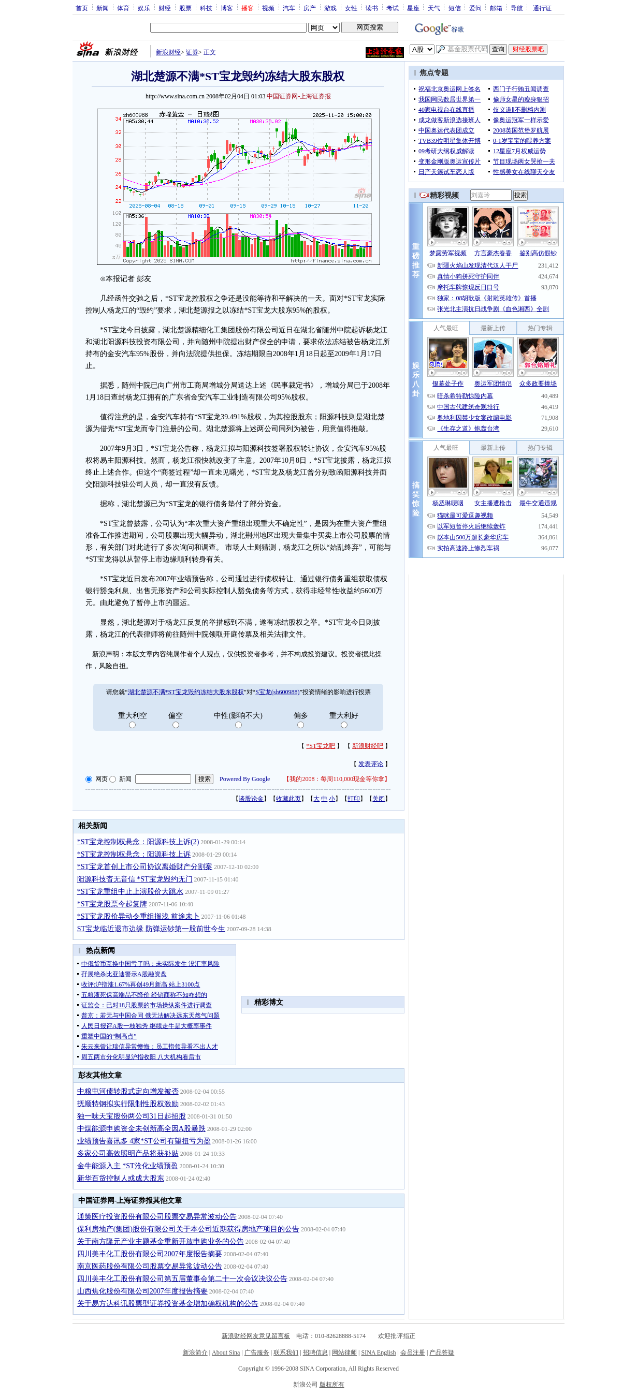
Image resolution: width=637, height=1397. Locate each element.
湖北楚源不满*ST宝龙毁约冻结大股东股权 (186, 692)
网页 (101, 779)
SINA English (378, 1352)
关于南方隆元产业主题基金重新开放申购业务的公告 (160, 1241)
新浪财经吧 (367, 745)
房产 (309, 8)
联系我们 (285, 1352)
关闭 (378, 798)
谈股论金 (251, 798)
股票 (185, 8)
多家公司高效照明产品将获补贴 (128, 1153)
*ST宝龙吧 (320, 745)
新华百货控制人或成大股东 (120, 1178)
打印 (354, 798)
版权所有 (332, 1384)
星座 (413, 8)
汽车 (289, 8)
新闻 (102, 8)
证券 (192, 52)
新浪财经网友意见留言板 (256, 1336)
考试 (392, 8)
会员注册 (412, 1352)
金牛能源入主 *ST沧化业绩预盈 (127, 1166)
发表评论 (370, 764)
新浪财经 (168, 52)
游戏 (330, 8)
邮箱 (496, 8)
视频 (268, 8)
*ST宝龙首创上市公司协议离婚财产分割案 (144, 867)
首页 (82, 8)
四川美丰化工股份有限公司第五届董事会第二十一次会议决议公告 (182, 1279)
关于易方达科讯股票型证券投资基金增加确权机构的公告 (167, 1303)
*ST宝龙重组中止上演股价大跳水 (130, 891)
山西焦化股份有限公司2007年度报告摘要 (142, 1291)
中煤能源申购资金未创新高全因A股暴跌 (141, 1129)
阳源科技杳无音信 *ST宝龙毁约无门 (135, 879)
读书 (372, 8)
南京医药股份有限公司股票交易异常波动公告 (149, 1266)
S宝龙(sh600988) (277, 692)
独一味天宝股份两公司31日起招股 (131, 1116)
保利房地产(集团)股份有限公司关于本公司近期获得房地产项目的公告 (188, 1229)
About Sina (226, 1352)
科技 (206, 8)
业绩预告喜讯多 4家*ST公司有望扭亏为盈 (144, 1141)
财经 (164, 8)
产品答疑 (441, 1352)
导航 (517, 8)
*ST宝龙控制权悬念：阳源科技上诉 (134, 854)
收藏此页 (288, 798)
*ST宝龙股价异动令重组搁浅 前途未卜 (138, 916)
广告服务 (256, 1352)
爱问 (475, 8)
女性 (351, 8)
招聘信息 (315, 1352)
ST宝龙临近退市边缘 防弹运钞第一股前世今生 (151, 929)
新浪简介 (195, 1352)
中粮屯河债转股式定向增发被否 (128, 1091)
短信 (454, 8)
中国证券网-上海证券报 (299, 96)
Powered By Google (245, 779)
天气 (434, 8)
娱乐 (144, 8)
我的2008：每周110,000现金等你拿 (336, 779)
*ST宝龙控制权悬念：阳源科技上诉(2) (138, 842)
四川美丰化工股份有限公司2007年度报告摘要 (149, 1254)
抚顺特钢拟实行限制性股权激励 (128, 1104)
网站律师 (344, 1352)
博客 (227, 8)
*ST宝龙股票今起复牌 (112, 904)
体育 (123, 8)
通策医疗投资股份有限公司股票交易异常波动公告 (157, 1216)
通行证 (542, 8)
